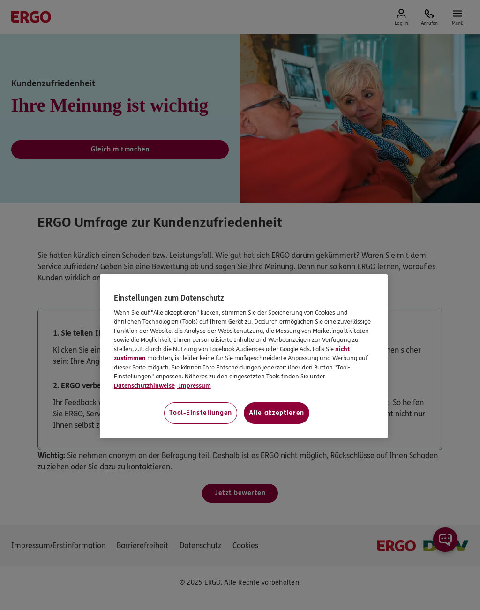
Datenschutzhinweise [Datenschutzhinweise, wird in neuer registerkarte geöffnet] (144, 386)
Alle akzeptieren (276, 413)
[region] (244, 356)
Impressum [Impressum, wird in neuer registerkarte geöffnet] (194, 386)
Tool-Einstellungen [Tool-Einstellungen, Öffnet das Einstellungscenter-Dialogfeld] (200, 413)
